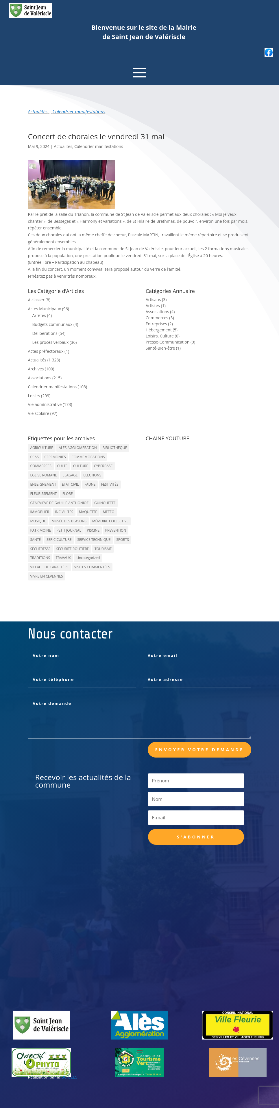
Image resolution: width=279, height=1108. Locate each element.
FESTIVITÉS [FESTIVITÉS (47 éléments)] (110, 484)
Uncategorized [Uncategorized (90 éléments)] (88, 557)
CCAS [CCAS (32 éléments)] (34, 456)
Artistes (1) (156, 305)
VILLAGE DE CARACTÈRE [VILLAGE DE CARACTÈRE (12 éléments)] (49, 567)
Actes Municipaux (44, 308)
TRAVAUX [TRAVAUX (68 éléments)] (63, 557)
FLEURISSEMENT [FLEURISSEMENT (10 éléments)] (43, 493)
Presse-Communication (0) (170, 342)
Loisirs (34, 395)
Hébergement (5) (162, 330)
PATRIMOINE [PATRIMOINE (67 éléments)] (40, 530)
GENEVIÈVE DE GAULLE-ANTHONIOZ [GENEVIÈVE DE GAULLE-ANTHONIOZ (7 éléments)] (59, 502)
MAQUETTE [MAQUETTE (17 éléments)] (88, 511)
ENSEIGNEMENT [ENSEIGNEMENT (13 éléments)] (43, 484)
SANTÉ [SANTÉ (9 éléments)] (35, 539)
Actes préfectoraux (46, 351)
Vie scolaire (38, 413)
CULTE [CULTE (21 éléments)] (62, 465)
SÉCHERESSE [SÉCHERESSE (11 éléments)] (40, 548)
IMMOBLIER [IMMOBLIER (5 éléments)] (39, 511)
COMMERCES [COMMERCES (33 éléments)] (40, 465)
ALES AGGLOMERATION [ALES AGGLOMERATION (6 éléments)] (78, 447)
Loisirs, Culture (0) (163, 336)
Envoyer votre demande (199, 749)
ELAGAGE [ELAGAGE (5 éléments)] (69, 475)
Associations (39, 378)
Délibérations (45, 333)
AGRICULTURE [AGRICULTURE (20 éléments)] (41, 447)
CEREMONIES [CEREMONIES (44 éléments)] (55, 456)
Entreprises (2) (159, 323)
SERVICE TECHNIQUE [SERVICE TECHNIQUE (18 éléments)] (93, 539)
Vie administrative (45, 404)
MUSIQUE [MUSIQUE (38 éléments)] (38, 521)
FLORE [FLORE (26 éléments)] (67, 493)
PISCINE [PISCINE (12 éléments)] (93, 530)
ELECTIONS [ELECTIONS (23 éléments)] (92, 475)
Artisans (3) (156, 299)
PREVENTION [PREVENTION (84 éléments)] (115, 530)
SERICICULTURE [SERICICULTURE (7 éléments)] (59, 539)
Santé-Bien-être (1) (163, 348)
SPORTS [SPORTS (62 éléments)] (122, 539)
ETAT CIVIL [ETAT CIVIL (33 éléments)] (70, 484)
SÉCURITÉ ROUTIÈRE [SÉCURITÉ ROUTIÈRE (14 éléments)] (72, 548)
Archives (36, 369)
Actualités (38, 111)
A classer (36, 299)
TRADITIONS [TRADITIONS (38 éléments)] (40, 557)
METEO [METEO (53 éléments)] (108, 511)
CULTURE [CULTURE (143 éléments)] (80, 465)
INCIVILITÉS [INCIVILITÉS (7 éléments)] (64, 511)
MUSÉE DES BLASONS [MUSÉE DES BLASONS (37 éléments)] (68, 521)
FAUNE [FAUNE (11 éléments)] (89, 484)
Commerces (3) (160, 317)
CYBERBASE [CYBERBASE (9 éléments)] (103, 465)
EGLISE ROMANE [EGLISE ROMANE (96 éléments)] (43, 475)
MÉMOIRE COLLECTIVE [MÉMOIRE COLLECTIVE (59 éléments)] (110, 521)
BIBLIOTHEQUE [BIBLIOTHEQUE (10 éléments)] (115, 447)
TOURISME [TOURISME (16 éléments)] (103, 548)
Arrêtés (39, 315)
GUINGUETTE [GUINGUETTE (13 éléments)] (105, 502)
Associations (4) (160, 311)
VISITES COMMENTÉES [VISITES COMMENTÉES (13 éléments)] (92, 567)
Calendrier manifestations (79, 111)
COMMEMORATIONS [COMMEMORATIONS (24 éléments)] (88, 456)
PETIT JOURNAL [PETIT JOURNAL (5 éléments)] (69, 530)
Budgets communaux (52, 324)
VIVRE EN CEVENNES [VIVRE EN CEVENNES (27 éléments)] (46, 576)
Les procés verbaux (50, 342)
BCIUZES (69, 1077)
